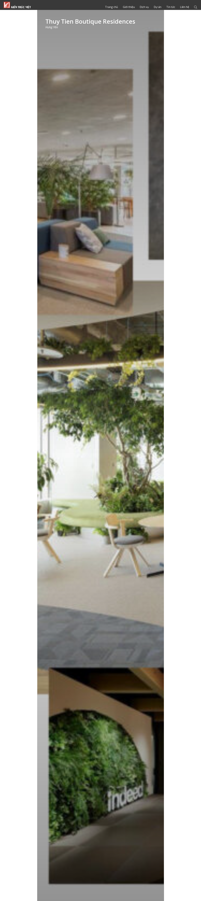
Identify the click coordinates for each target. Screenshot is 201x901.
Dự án (158, 7)
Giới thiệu (130, 7)
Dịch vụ (145, 7)
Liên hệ (184, 7)
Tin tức (171, 7)
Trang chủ (17, 5)
